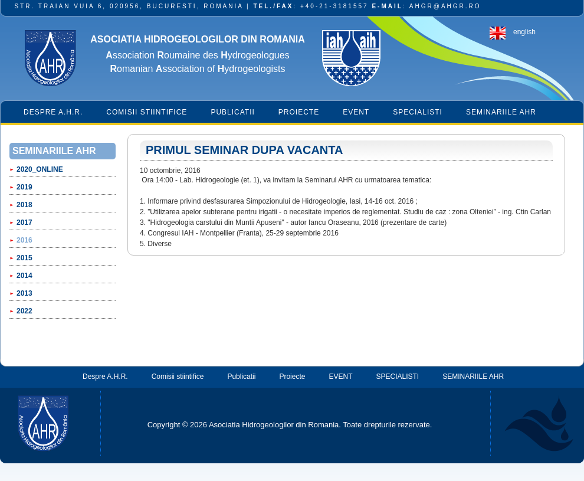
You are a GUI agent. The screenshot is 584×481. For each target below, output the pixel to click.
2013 (24, 293)
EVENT (356, 112)
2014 (24, 275)
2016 (24, 240)
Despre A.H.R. (53, 112)
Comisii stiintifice (146, 112)
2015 (24, 258)
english (524, 32)
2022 (24, 311)
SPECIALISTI (417, 112)
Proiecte (298, 112)
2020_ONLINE (40, 169)
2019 (24, 187)
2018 (24, 205)
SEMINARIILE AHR (501, 112)
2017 (24, 222)
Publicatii (232, 112)
